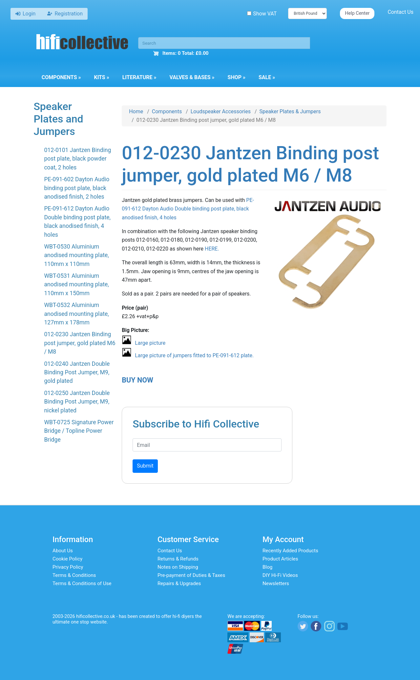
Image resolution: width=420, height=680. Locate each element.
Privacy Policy (67, 567)
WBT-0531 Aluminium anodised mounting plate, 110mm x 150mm (76, 284)
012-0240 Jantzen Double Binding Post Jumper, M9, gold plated (77, 372)
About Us (62, 551)
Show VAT (262, 14)
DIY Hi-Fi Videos (280, 575)
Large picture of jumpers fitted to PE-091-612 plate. (194, 355)
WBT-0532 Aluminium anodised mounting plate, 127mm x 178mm (76, 314)
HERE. (212, 249)
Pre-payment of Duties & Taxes (191, 575)
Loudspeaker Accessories (221, 111)
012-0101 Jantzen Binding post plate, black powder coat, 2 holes (77, 159)
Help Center (357, 13)
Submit (145, 466)
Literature (139, 77)
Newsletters (275, 583)
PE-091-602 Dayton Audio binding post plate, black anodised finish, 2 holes (76, 188)
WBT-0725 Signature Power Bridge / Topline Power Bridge (79, 431)
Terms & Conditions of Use (82, 583)
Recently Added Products (290, 551)
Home (136, 111)
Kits (101, 77)
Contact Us (400, 12)
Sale (267, 77)
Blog (267, 567)
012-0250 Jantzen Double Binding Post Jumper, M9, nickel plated (77, 402)
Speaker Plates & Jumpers (290, 111)
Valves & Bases (191, 77)
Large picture (150, 343)
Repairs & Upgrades (179, 583)
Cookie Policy (67, 559)
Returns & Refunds (178, 559)
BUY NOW (137, 380)
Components (61, 77)
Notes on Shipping (178, 567)
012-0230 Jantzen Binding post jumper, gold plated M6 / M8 (79, 343)
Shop (236, 77)
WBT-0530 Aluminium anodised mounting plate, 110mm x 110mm (76, 255)
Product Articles (280, 559)
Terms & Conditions (74, 575)
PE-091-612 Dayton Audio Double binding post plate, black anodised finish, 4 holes (188, 209)
